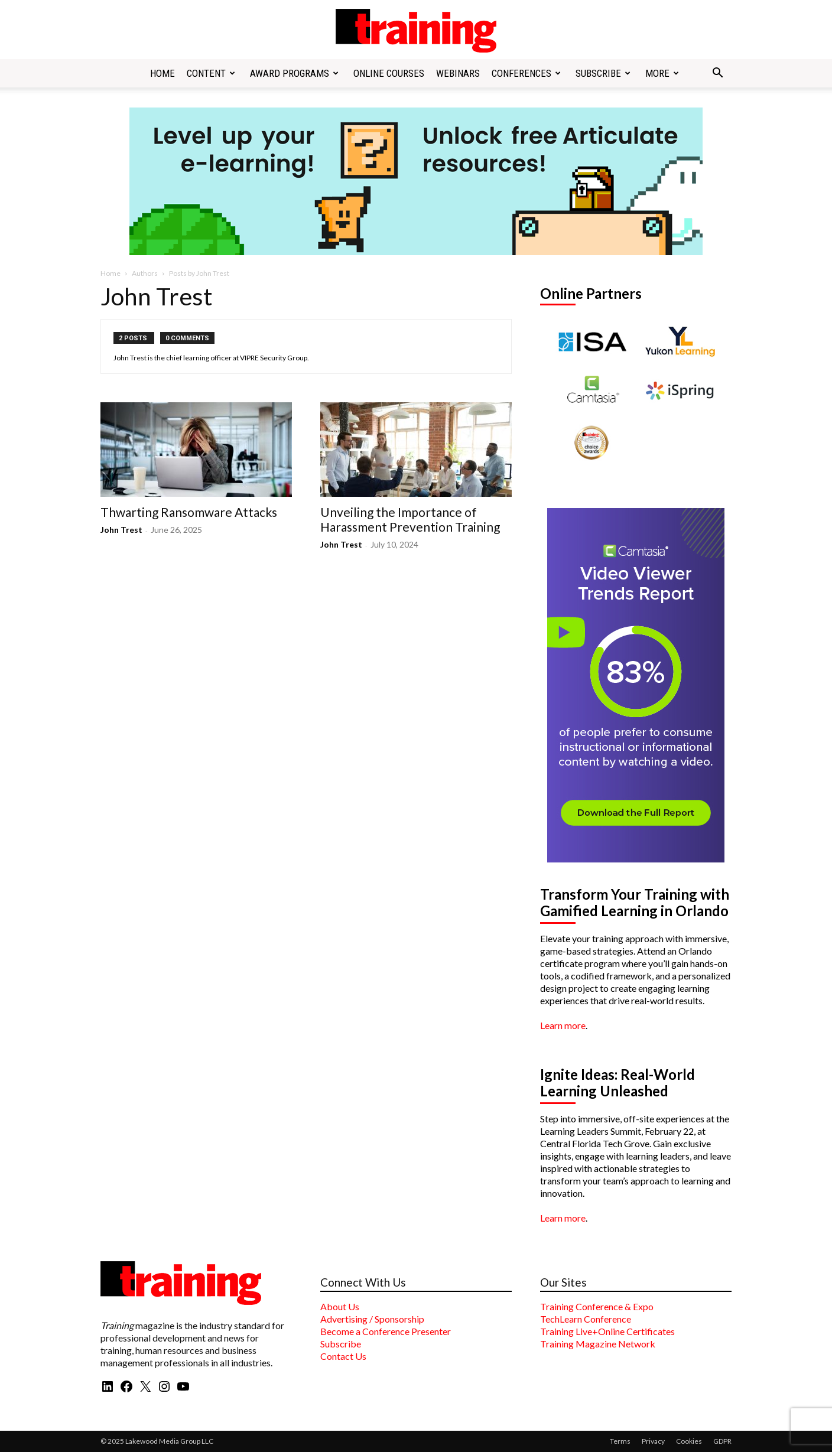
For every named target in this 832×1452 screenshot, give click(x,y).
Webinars (458, 73)
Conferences (526, 73)
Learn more (563, 1025)
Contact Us (343, 1356)
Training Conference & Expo (597, 1306)
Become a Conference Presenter (385, 1331)
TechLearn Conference (585, 1318)
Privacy (653, 1441)
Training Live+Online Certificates (607, 1331)
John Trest (121, 530)
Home (162, 73)
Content (211, 73)
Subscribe (603, 73)
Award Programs (294, 73)
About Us (339, 1306)
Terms (620, 1441)
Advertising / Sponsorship (372, 1318)
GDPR (722, 1441)
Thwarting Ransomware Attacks (188, 511)
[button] (717, 73)
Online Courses (388, 73)
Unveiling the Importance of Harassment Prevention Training (410, 519)
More (662, 73)
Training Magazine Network (597, 1343)
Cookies (689, 1441)
